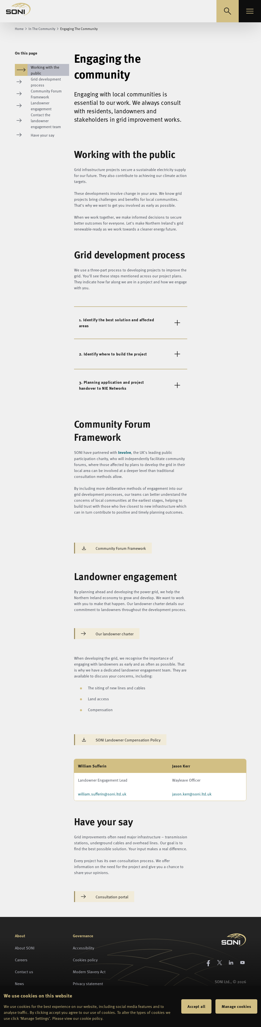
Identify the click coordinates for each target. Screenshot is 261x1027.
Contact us (24, 971)
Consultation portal (104, 896)
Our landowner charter (107, 633)
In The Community (41, 28)
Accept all (196, 1006)
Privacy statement (88, 983)
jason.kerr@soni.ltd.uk (191, 793)
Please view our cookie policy (77, 1018)
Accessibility (83, 947)
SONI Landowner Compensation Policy (120, 740)
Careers (21, 959)
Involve (124, 452)
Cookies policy (85, 959)
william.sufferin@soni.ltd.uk (102, 793)
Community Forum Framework (113, 548)
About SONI (24, 947)
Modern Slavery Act (89, 971)
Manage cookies (236, 1006)
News (19, 983)
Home (19, 28)
